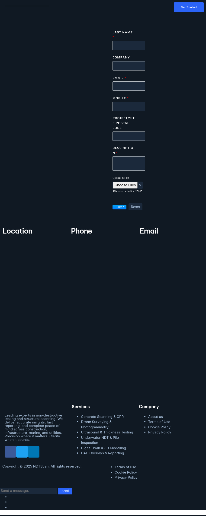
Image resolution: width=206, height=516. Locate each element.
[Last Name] (129, 45)
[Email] (129, 86)
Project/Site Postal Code (124, 123)
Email (119, 78)
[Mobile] (129, 107)
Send (65, 491)
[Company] (129, 66)
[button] (27, 6)
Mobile (121, 98)
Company (121, 57)
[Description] (129, 164)
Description (123, 151)
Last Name (123, 35)
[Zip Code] (129, 136)
